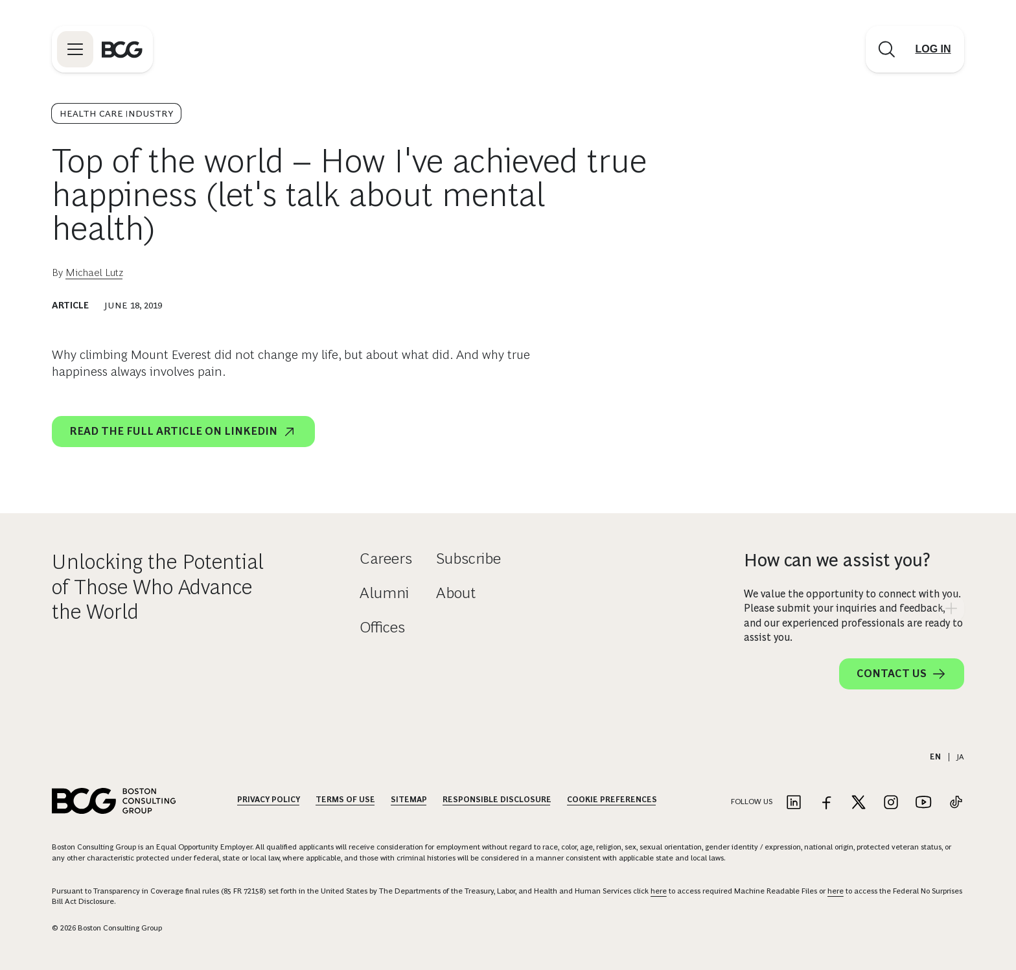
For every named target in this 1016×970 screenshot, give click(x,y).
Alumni (384, 592)
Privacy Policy (268, 799)
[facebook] (863, 429)
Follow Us (751, 801)
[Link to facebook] (826, 803)
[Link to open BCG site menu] (75, 49)
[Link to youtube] (923, 803)
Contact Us (902, 674)
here (659, 890)
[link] (829, 429)
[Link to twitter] (858, 803)
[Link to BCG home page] (122, 49)
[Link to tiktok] (955, 803)
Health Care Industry (116, 113)
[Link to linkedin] (793, 803)
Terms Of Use (345, 799)
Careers (386, 558)
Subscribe (468, 558)
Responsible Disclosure (497, 799)
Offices (382, 627)
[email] (796, 429)
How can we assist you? (837, 560)
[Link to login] (933, 49)
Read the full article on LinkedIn (183, 431)
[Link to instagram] (891, 803)
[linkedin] (930, 429)
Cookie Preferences (612, 799)
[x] (897, 429)
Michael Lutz (94, 272)
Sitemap (409, 799)
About (456, 592)
